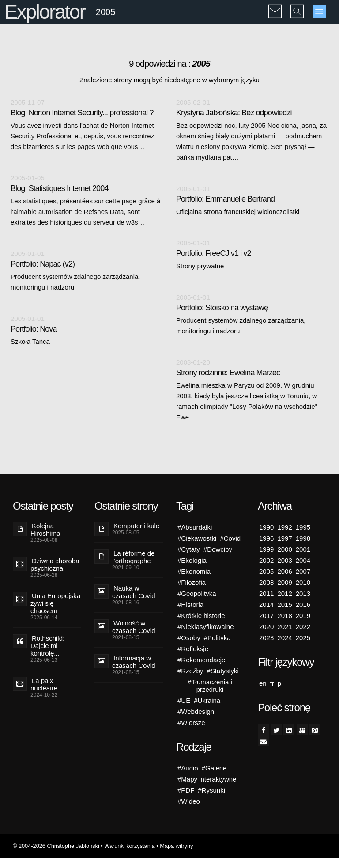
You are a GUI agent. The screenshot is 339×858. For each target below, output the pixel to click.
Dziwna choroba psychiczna (54, 564)
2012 (284, 593)
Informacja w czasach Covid (133, 661)
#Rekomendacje (201, 660)
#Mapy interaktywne (206, 779)
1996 (266, 538)
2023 (266, 637)
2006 (284, 571)
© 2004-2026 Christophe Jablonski (56, 846)
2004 (303, 560)
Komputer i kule (136, 526)
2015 (284, 604)
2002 (266, 560)
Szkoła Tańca (30, 341)
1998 (303, 538)
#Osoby (188, 637)
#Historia (190, 604)
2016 (303, 604)
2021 (284, 626)
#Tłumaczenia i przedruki (210, 685)
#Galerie (214, 768)
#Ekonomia (194, 571)
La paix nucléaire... (46, 684)
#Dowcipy (217, 549)
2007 (303, 571)
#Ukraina (207, 700)
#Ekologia (192, 560)
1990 (266, 527)
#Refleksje (192, 648)
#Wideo (188, 801)
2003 (284, 560)
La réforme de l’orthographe (133, 556)
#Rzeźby (190, 671)
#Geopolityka (196, 593)
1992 (284, 527)
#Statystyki (223, 671)
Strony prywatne (200, 266)
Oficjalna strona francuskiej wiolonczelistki (237, 211)
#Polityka (217, 637)
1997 (284, 538)
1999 (266, 549)
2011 (266, 593)
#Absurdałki (194, 527)
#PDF (185, 790)
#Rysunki (211, 790)
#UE (183, 700)
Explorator (44, 11)
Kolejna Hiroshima (45, 529)
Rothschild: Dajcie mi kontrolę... (47, 645)
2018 (284, 615)
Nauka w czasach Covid (133, 591)
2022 (303, 626)
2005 (266, 571)
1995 (303, 527)
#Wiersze (191, 722)
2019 (303, 615)
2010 (303, 582)
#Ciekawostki (196, 538)
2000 (284, 549)
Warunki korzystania (129, 846)
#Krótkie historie (201, 615)
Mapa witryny (176, 846)
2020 (266, 626)
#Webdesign (195, 711)
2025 (303, 637)
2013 (303, 593)
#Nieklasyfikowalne (205, 626)
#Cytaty (188, 549)
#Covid (230, 538)
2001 (303, 549)
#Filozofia (191, 582)
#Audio (187, 768)
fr (272, 683)
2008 (266, 582)
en (263, 683)
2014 (266, 604)
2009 (284, 582)
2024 (284, 637)
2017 (266, 615)
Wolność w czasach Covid (133, 626)
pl (280, 683)
